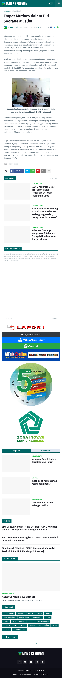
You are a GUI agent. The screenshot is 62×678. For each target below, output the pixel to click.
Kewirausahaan (19, 629)
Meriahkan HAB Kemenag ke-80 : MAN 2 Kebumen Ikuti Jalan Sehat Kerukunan (30, 539)
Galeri (39, 613)
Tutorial (31, 621)
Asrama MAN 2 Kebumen (18, 597)
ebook (30, 613)
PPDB (48, 617)
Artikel (6, 621)
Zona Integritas (9, 617)
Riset (55, 625)
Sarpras (6, 629)
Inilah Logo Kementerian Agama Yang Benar (44, 482)
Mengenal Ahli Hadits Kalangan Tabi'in (42, 504)
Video (48, 613)
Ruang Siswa (24, 617)
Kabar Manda (16, 11)
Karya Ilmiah (44, 625)
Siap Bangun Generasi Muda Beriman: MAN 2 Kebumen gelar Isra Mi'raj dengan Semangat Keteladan (29, 528)
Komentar (45, 450)
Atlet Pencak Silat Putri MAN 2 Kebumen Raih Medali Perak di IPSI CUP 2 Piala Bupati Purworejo (28, 550)
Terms (36, 674)
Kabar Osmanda (10, 625)
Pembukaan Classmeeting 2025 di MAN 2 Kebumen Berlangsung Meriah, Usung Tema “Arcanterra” (45, 213)
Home (15, 674)
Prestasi (21, 613)
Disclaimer (45, 674)
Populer (16, 450)
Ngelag (22, 625)
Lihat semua (54, 178)
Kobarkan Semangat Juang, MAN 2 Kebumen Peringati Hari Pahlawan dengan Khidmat (44, 235)
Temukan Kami (25, 674)
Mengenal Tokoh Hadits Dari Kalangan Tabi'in (44, 461)
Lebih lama (53, 319)
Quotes (32, 625)
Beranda (7, 11)
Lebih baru (9, 319)
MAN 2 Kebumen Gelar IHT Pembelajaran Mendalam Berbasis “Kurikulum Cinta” (43, 191)
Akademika (37, 617)
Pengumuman (43, 621)
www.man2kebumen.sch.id (28, 670)
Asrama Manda (18, 621)
